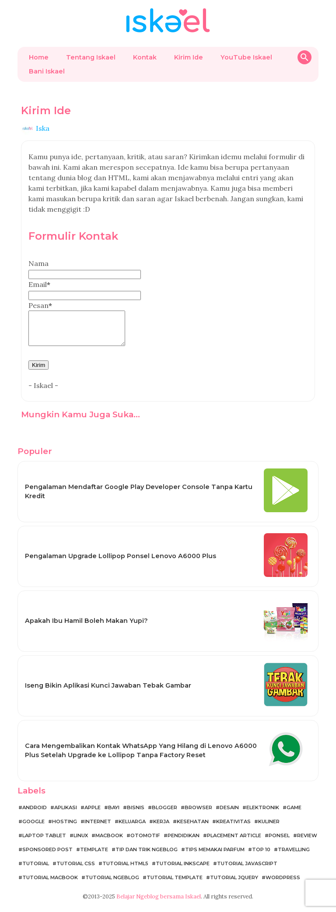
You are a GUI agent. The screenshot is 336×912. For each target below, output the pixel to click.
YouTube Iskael (246, 57)
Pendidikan (184, 842)
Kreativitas (233, 828)
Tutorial (35, 870)
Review (307, 842)
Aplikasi (65, 814)
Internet (97, 828)
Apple (92, 814)
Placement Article (234, 842)
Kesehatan (193, 828)
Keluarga (132, 828)
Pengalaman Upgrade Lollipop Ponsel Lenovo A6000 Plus (120, 562)
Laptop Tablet (44, 842)
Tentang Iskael (91, 57)
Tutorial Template (175, 884)
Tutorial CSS (75, 870)
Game (294, 814)
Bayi (113, 814)
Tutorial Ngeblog (112, 884)
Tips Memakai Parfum (215, 856)
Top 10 (261, 856)
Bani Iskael (47, 71)
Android (34, 814)
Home (39, 57)
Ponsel (279, 842)
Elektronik (262, 814)
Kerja (161, 828)
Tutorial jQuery (234, 884)
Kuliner (269, 828)
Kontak (145, 57)
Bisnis (135, 814)
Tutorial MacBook (50, 884)
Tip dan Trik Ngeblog (147, 856)
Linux (81, 842)
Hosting (64, 828)
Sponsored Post (47, 856)
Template (94, 856)
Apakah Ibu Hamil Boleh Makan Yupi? (86, 627)
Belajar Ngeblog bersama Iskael (158, 903)
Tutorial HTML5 (125, 870)
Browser (198, 814)
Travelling (294, 856)
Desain (229, 814)
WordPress (283, 884)
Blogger (164, 814)
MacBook (109, 842)
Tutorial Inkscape (183, 870)
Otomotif (145, 842)
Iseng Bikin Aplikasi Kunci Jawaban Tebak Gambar (108, 692)
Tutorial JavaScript (247, 870)
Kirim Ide (188, 57)
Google (33, 828)
